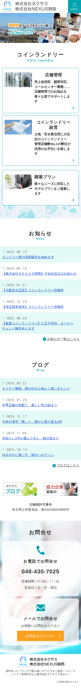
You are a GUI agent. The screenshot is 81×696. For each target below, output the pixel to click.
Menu (74, 6)
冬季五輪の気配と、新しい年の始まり (29, 405)
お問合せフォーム (39, 636)
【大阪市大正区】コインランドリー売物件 (33, 290)
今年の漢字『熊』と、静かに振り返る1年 (32, 421)
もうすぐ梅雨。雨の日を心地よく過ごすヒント (36, 388)
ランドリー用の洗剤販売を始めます (28, 257)
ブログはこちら (65, 465)
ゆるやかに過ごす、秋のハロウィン (28, 455)
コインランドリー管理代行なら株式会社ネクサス (43, 672)
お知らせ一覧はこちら (63, 339)
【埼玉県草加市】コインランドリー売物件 (33, 307)
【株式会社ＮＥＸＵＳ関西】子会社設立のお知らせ (39, 273)
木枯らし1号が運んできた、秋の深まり (30, 438)
